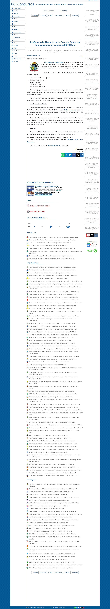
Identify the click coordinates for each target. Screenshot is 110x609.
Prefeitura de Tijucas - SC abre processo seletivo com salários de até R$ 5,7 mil (52, 332)
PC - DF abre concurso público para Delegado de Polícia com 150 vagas (50, 531)
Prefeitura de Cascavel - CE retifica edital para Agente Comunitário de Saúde (52, 554)
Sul (13, 24)
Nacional (15, 18)
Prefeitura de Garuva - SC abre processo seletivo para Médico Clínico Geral (51, 337)
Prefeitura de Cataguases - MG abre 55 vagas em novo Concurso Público (50, 517)
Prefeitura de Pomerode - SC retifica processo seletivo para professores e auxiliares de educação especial (55, 456)
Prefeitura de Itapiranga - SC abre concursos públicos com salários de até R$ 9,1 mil (54, 467)
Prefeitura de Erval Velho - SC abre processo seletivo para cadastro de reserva (52, 267)
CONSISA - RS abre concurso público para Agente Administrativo (48, 522)
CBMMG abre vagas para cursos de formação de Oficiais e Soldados (49, 506)
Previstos (15, 40)
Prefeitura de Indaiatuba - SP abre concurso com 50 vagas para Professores (92, 57)
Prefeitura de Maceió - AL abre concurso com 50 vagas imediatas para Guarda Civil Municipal (54, 550)
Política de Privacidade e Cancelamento (35, 607)
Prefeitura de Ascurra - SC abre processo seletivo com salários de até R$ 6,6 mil (52, 270)
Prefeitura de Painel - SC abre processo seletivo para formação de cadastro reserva (54, 291)
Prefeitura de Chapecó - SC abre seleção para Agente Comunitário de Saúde (51, 259)
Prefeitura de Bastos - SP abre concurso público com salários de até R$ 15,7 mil (53, 489)
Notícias (15, 13)
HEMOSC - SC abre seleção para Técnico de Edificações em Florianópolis (50, 273)
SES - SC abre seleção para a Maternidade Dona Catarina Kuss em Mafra (50, 340)
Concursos (15, 16)
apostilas (57, 4)
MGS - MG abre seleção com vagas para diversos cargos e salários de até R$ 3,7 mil (54, 503)
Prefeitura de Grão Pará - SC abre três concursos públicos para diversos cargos (52, 323)
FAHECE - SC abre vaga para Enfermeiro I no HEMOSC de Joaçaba (48, 245)
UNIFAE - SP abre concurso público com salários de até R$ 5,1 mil (48, 494)
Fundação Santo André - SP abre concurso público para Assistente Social (51, 492)
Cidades (15, 45)
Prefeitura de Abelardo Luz (54, 62)
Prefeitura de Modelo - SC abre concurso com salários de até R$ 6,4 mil (50, 438)
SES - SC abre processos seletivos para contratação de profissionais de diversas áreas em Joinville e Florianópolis (55, 368)
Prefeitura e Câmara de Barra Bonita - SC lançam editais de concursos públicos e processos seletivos (53, 352)
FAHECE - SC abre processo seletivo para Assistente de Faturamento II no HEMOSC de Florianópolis (54, 319)
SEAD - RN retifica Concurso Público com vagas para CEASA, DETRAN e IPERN (52, 562)
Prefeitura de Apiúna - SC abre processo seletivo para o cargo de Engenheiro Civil (53, 449)
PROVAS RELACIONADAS (37, 211)
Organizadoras (16, 58)
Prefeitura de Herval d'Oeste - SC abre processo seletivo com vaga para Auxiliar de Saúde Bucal (56, 413)
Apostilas (15, 10)
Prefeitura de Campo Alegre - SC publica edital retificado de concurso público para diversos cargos (54, 418)
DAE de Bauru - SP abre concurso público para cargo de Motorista (49, 500)
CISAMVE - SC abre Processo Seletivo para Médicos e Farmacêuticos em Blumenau (53, 335)
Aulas (14, 56)
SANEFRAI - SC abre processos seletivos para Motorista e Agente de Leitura (51, 464)
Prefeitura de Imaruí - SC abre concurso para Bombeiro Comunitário (49, 362)
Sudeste (15, 21)
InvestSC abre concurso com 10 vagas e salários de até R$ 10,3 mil (49, 435)
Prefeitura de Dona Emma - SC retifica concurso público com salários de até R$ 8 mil (54, 404)
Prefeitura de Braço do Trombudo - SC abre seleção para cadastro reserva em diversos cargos (55, 312)
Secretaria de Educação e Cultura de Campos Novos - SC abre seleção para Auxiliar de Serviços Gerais (55, 288)
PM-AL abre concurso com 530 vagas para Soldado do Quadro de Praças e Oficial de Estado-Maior (54, 542)
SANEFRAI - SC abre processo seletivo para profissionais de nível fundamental (52, 473)
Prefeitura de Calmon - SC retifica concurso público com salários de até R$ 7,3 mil (53, 444)
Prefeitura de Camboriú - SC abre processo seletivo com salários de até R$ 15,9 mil (54, 349)
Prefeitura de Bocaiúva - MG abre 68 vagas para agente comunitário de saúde (52, 511)
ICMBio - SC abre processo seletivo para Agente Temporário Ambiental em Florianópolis (55, 284)
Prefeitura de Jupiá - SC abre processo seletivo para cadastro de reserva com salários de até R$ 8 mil (55, 252)
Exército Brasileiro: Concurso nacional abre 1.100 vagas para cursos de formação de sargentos (54, 485)
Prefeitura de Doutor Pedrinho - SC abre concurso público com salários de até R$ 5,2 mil (55, 470)
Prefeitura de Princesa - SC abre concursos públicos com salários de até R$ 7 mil (53, 275)
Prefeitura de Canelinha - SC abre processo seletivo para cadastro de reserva (52, 343)
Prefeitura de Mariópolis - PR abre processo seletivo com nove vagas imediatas (52, 240)
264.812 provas (72, 4)
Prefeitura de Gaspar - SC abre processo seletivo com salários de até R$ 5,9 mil (52, 294)
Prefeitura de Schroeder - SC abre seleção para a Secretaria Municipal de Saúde (53, 446)
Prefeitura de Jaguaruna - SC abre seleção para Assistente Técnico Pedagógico (52, 305)
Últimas (15, 34)
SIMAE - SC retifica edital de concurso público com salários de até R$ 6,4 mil (52, 441)
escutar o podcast (54, 145)
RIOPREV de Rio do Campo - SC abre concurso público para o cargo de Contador (53, 394)
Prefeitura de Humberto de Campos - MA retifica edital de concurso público (52, 556)
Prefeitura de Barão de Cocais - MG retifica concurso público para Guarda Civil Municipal (56, 514)
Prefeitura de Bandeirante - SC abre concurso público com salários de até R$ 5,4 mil (54, 356)
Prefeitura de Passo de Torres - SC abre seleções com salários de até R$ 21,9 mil (53, 329)
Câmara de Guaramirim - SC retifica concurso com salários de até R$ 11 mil (54, 476)
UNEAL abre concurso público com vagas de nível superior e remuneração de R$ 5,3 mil (55, 546)
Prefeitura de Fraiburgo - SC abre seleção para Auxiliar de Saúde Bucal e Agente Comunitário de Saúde (53, 373)
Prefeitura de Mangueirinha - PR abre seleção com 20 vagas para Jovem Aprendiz (53, 237)
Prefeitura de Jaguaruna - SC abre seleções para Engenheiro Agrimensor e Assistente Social (54, 431)
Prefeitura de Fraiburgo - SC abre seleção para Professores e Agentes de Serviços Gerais (55, 410)
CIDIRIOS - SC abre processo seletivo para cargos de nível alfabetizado (50, 243)
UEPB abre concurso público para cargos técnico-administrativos (48, 559)
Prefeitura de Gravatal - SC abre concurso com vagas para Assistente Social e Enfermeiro (55, 303)
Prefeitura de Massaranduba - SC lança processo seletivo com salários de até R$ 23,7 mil (55, 425)
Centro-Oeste (16, 32)
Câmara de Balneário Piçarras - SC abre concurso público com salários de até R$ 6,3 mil (55, 281)
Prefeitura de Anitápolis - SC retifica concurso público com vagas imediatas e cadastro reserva (55, 387)
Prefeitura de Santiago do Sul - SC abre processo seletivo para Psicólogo (50, 256)
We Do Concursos (70, 110)
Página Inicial (16, 8)
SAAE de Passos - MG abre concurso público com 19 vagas (46, 508)
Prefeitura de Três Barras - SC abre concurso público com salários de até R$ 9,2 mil (54, 300)
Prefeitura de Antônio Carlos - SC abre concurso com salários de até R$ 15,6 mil (53, 359)
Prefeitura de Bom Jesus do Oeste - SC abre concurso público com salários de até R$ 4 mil (56, 428)
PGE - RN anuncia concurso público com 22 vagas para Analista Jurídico (50, 568)
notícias (63, 4)
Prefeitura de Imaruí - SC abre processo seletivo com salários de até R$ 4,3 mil (52, 326)
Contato (15, 61)
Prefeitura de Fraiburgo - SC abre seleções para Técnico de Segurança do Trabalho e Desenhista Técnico (54, 400)
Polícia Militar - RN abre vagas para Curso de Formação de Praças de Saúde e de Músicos (56, 565)
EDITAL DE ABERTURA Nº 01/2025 (40, 206)
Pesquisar (63, 10)
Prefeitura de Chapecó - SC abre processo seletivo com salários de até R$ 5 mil (52, 248)
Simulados (15, 50)
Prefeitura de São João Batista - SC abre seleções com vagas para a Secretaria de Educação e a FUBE (53, 378)
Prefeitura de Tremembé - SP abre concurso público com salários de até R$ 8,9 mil (54, 497)
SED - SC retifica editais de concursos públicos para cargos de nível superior (52, 391)
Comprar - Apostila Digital (43, 194)
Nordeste (15, 29)
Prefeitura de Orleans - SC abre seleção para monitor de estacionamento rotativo (53, 407)
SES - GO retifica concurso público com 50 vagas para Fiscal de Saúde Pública (52, 534)
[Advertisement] (42, 28)
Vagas (14, 48)
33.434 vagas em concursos (44, 4)
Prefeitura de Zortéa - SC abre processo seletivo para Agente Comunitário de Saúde (54, 316)
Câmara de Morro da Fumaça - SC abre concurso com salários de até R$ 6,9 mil (53, 346)
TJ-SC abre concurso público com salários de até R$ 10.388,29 (47, 365)
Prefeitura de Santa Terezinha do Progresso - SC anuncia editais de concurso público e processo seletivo (55, 460)
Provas (14, 53)
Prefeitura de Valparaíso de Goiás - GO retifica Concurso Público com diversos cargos (54, 538)
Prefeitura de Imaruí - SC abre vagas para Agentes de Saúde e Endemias (50, 397)
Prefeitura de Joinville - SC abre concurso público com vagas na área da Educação (53, 297)
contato (80, 4)
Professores (16, 37)
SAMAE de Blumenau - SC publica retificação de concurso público (49, 452)
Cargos (14, 42)
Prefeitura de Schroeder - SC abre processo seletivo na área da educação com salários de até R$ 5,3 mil (55, 382)
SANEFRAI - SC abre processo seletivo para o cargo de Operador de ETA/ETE (52, 422)
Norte (14, 27)
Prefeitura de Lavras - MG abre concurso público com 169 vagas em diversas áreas (54, 520)
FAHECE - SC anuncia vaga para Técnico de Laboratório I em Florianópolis (51, 308)
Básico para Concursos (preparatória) (46, 186)
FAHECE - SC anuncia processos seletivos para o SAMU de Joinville (49, 278)
